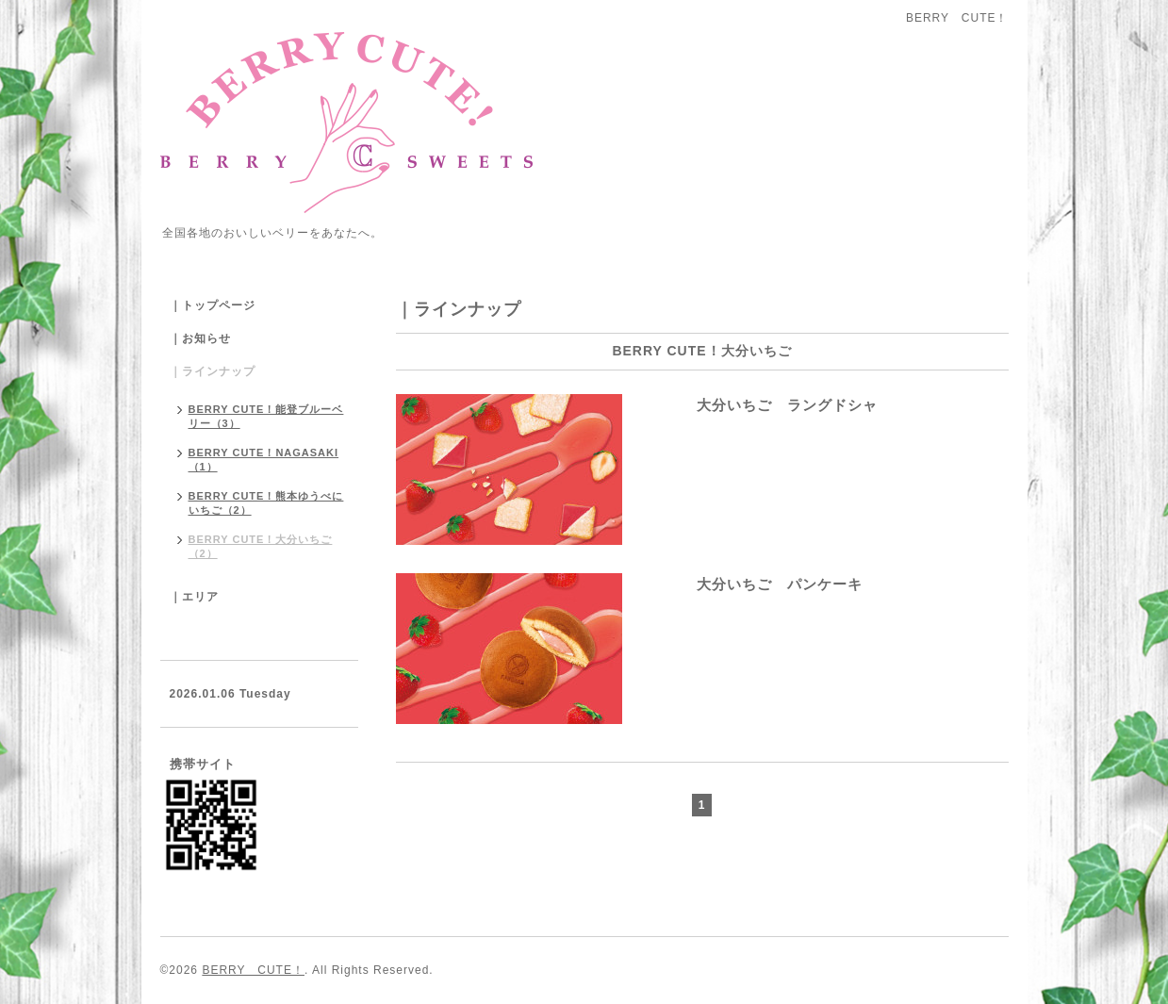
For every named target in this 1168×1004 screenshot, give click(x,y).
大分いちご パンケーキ (749, 584)
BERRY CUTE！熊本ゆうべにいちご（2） (266, 503)
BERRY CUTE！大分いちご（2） (261, 546)
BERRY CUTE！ (253, 970)
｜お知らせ (200, 338)
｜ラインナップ (212, 371)
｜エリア (194, 596)
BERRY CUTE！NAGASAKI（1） (264, 459)
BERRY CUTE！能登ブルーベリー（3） (266, 416)
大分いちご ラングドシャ (757, 405)
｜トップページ (212, 305)
